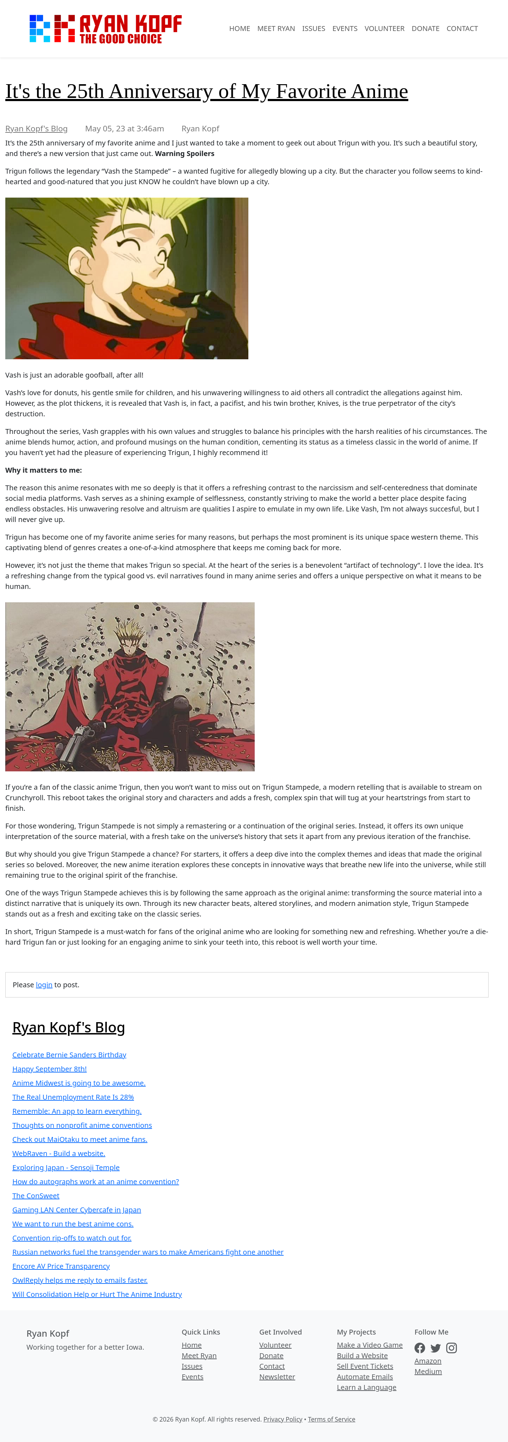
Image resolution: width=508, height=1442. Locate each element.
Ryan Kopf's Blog (36, 128)
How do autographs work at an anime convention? (95, 1181)
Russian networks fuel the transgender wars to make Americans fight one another (148, 1252)
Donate (426, 28)
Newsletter (277, 1376)
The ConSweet (36, 1195)
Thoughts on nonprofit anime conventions (82, 1125)
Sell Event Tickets (365, 1366)
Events (345, 28)
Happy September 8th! (49, 1069)
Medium (428, 1371)
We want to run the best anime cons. (73, 1224)
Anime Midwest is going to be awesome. (79, 1083)
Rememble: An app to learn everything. (77, 1111)
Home (239, 28)
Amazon (428, 1361)
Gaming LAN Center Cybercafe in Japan (76, 1209)
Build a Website (362, 1355)
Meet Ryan (276, 28)
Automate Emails (365, 1376)
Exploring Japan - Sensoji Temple (66, 1167)
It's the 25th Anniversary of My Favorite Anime (206, 90)
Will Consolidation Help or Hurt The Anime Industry (97, 1294)
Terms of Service (331, 1419)
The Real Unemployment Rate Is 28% (73, 1097)
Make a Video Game (370, 1345)
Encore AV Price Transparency (61, 1266)
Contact (462, 28)
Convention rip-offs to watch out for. (72, 1238)
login (44, 984)
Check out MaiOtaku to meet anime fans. (79, 1139)
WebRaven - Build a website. (58, 1153)
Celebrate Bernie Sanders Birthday (69, 1054)
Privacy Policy (283, 1419)
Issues (313, 28)
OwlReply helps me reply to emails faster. (80, 1280)
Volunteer (385, 28)
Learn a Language (367, 1387)
